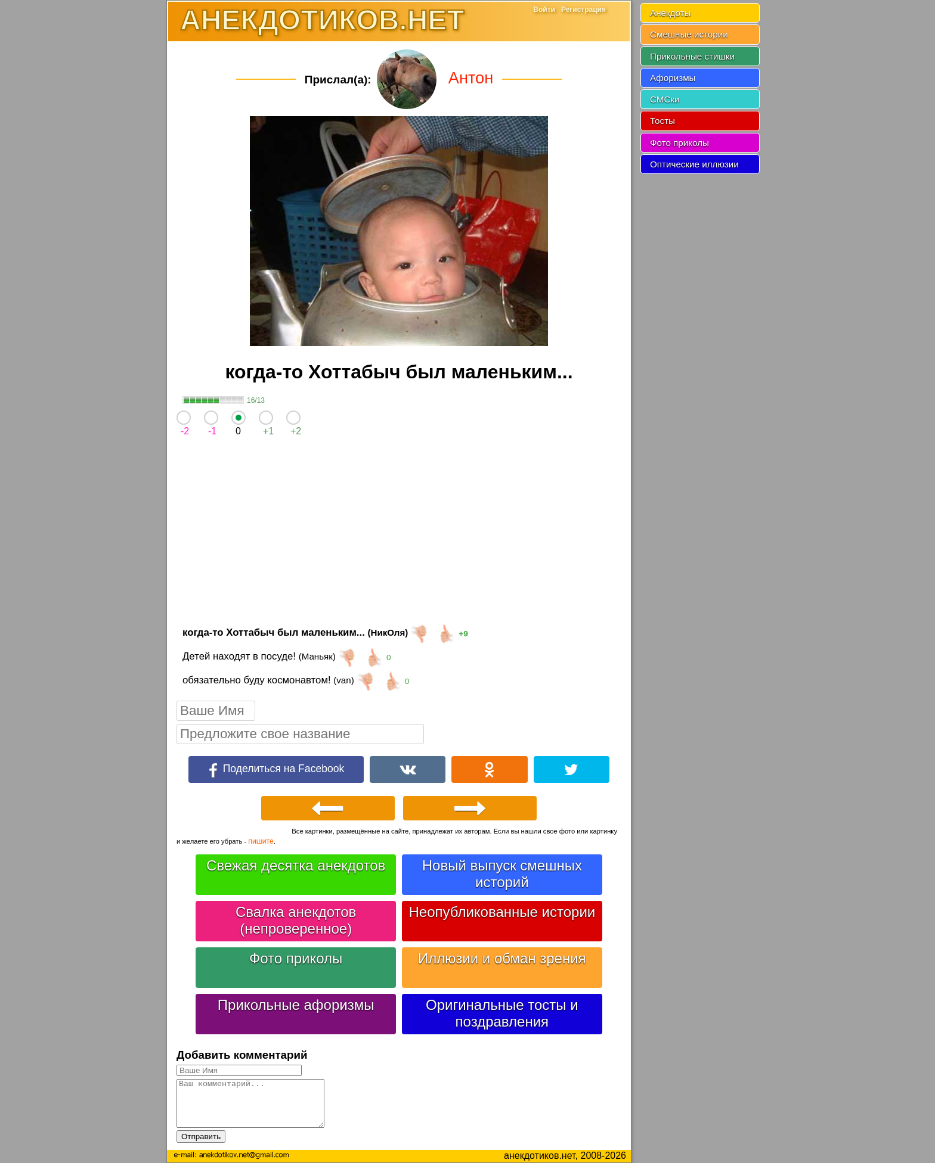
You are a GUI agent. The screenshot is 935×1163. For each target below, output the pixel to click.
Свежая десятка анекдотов (295, 865)
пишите (261, 841)
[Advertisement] (399, 533)
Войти (544, 9)
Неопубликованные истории (501, 912)
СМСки (665, 99)
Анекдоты (670, 13)
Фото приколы (295, 958)
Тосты (662, 121)
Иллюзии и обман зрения (502, 958)
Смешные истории (689, 34)
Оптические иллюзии (694, 164)
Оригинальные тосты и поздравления (502, 1013)
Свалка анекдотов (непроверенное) (296, 920)
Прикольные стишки (692, 56)
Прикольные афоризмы (296, 1005)
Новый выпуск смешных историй (502, 873)
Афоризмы (673, 78)
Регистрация (583, 9)
